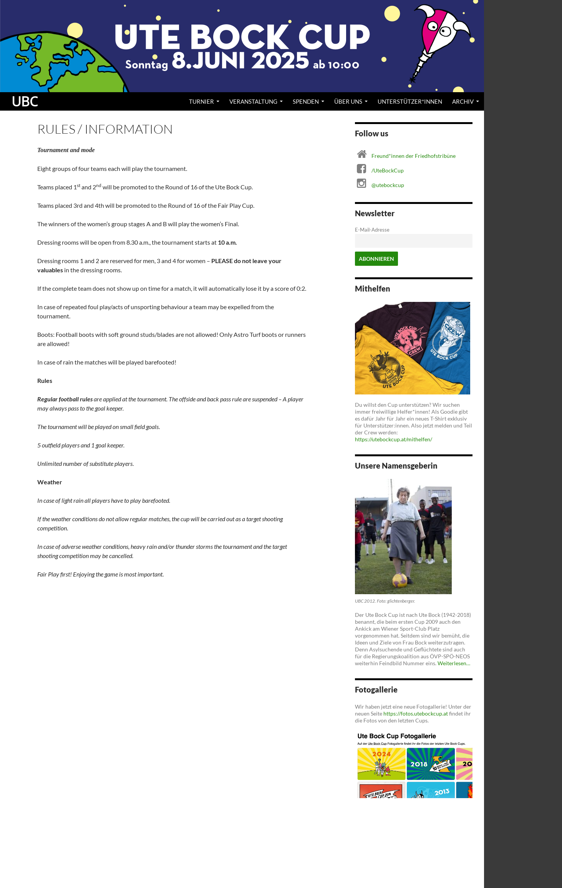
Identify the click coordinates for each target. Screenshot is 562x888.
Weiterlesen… (454, 663)
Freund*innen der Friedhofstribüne (413, 155)
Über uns (348, 101)
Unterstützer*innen (410, 101)
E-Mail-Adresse (372, 230)
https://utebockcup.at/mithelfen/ (393, 439)
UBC (25, 101)
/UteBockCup (387, 170)
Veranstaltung (253, 101)
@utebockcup (387, 185)
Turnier (201, 101)
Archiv (463, 101)
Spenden (306, 101)
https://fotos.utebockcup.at (415, 713)
